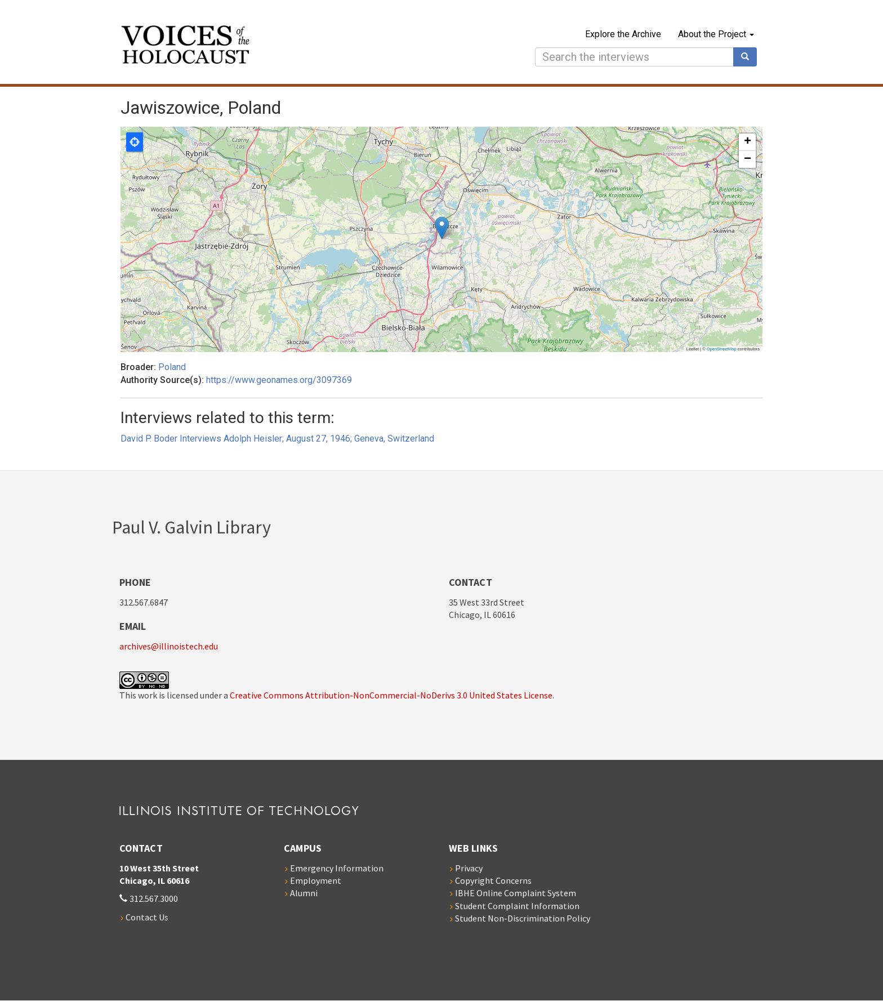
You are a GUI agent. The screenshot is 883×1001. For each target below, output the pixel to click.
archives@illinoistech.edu (168, 646)
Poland (172, 367)
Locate (134, 142)
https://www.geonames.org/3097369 (279, 380)
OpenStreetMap (722, 349)
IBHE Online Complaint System (515, 892)
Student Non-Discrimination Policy (522, 918)
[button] (442, 227)
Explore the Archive (623, 34)
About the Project (716, 34)
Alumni (304, 892)
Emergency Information (336, 868)
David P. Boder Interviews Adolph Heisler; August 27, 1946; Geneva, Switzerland (277, 438)
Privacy (469, 868)
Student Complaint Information (517, 905)
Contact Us (147, 917)
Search (749, 56)
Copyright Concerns (493, 880)
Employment (315, 880)
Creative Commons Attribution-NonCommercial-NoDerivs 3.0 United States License (391, 695)
